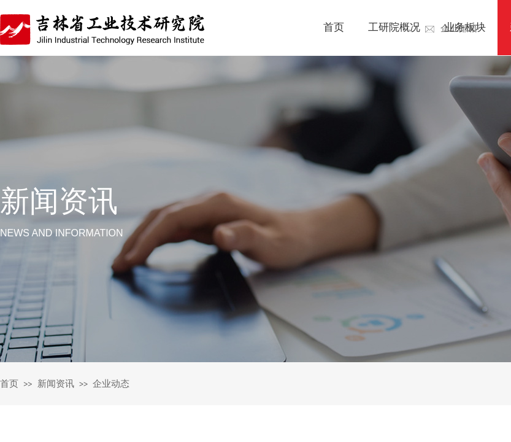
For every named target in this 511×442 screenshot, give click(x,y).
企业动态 (111, 384)
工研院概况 (394, 27)
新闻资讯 (55, 384)
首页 (9, 384)
